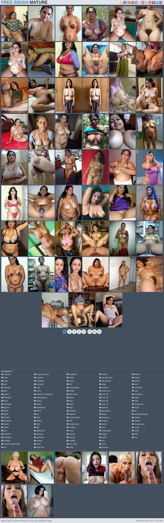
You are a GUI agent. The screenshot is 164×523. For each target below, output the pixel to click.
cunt (37, 388)
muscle (71, 434)
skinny (136, 381)
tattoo (135, 398)
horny (70, 381)
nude (70, 447)
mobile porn (73, 424)
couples (38, 378)
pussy (103, 424)
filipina (38, 421)
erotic (37, 404)
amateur (6, 374)
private (103, 421)
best (4, 401)
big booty (6, 404)
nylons (103, 374)
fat (36, 414)
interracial (72, 394)
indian (70, 391)
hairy (37, 444)
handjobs (72, 374)
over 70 (103, 404)
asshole (5, 388)
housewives (73, 388)
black (4, 414)
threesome (137, 404)
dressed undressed (43, 394)
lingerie (71, 414)
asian (4, 381)
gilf (36, 427)
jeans (70, 398)
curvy (37, 391)
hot (69, 384)
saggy (103, 434)
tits (134, 411)
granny (38, 441)
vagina (136, 421)
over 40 (103, 394)
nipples (71, 441)
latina (70, 404)
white (135, 431)
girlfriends (39, 431)
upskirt (136, 417)
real (102, 427)
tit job (135, 407)
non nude (72, 444)
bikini (4, 411)
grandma (39, 437)
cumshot (39, 384)
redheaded (105, 431)
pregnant (104, 417)
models (71, 427)
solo (135, 391)
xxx (134, 437)
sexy (102, 444)
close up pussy (41, 374)
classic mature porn (10, 444)
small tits (137, 388)
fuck (37, 424)
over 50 (103, 398)
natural (71, 437)
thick (135, 401)
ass (4, 384)
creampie (39, 381)
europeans (39, 407)
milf (69, 421)
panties (103, 407)
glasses (38, 434)
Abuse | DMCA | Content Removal (13, 521)
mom (70, 431)
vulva (135, 427)
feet (37, 417)
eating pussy (40, 398)
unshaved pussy (140, 414)
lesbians (71, 411)
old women (105, 381)
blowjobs (6, 421)
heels (70, 378)
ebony (38, 401)
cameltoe (6, 437)
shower (136, 374)
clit (3, 447)
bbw (4, 391)
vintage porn (138, 424)
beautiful (6, 398)
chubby (5, 441)
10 (94, 332)
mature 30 (104, 391)
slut (134, 384)
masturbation (73, 417)
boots (5, 427)
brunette (6, 434)
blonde (5, 417)
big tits (5, 407)
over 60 (103, 401)
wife (135, 434)
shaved (103, 447)
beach (5, 394)
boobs (5, 424)
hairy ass (39, 447)
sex (102, 441)
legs (70, 407)
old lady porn (106, 378)
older (102, 384)
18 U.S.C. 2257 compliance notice (39, 521)
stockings (137, 394)
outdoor (103, 388)
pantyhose (105, 411)
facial (37, 411)
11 (99, 332)
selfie (102, 437)
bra (4, 431)
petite (103, 414)
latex (70, 401)
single (135, 378)
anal (4, 378)
